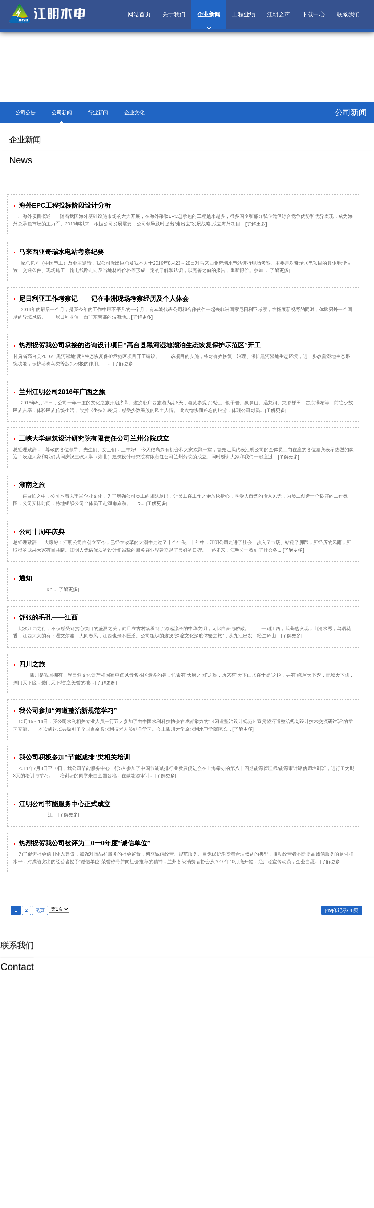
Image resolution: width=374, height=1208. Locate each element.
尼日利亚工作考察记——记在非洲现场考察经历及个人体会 (101, 298)
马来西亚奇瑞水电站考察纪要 (58, 252)
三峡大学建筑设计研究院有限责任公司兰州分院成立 (91, 438)
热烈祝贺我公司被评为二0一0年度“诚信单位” (81, 843)
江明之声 (278, 14)
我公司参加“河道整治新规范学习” (65, 710)
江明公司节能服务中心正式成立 (61, 804)
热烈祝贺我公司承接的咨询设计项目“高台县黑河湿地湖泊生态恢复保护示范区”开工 (137, 345)
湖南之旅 (29, 485)
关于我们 (174, 14)
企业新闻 (208, 14)
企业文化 (134, 112)
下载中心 (313, 14)
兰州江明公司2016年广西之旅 (59, 392)
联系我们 (348, 14)
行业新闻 (98, 112)
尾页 (40, 910)
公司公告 (25, 112)
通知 (22, 578)
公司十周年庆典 (39, 531)
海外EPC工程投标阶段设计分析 (62, 205)
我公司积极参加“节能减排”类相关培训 (71, 757)
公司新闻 (62, 112)
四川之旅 (29, 664)
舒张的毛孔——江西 (45, 617)
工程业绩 (243, 14)
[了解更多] (256, 223)
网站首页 (139, 14)
